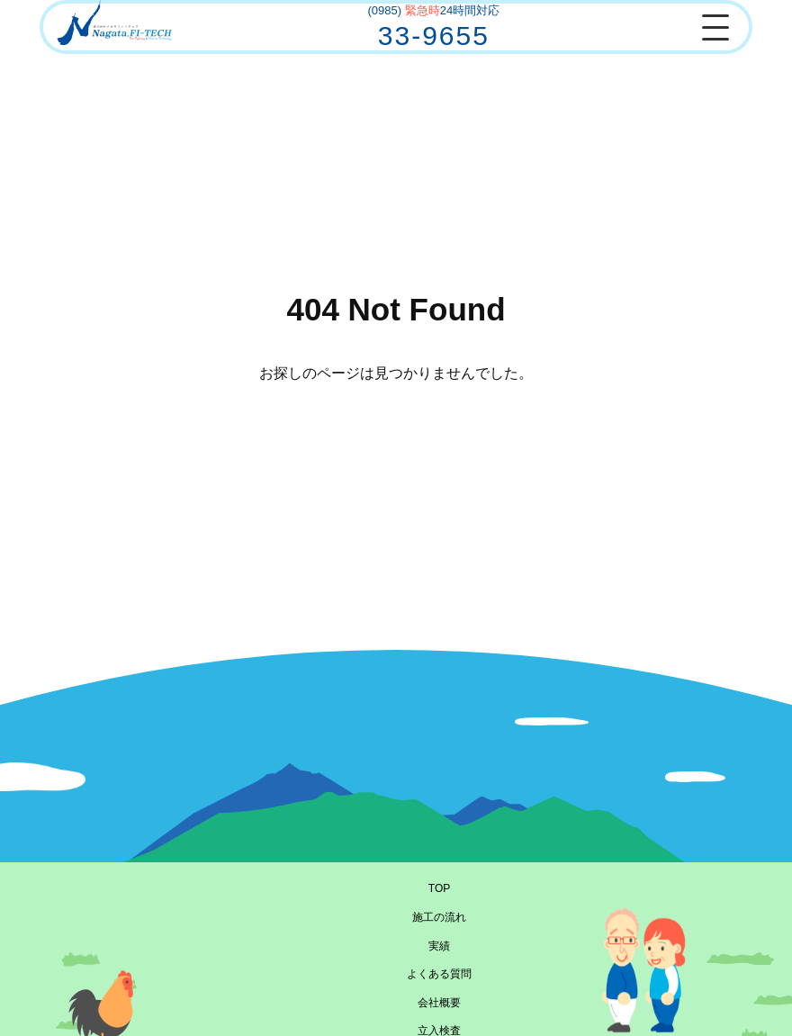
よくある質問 (439, 974)
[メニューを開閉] (715, 27)
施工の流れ (439, 917)
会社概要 (439, 1002)
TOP (439, 888)
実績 (439, 946)
